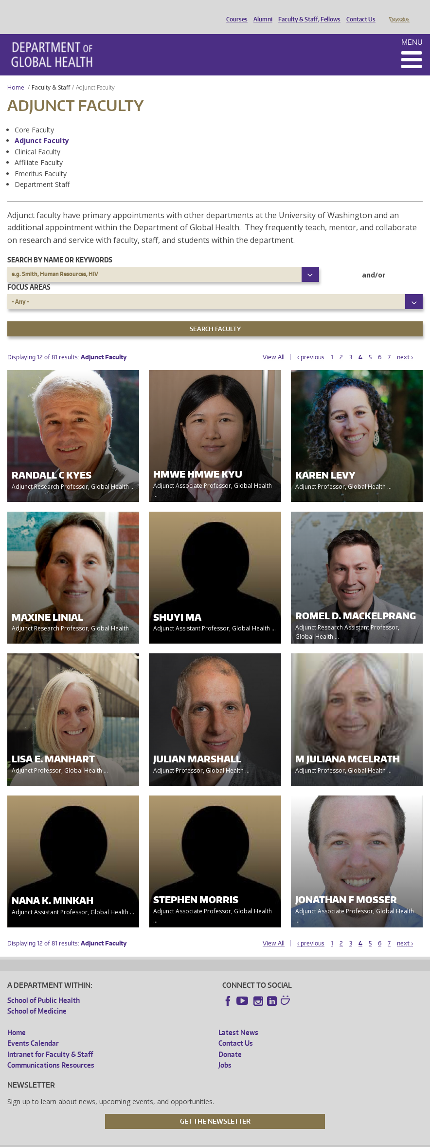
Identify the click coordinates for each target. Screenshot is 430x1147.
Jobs (225, 1051)
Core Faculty (34, 116)
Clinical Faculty (37, 138)
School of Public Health (43, 986)
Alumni (260, 11)
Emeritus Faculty (41, 160)
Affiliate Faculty (39, 148)
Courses (234, 11)
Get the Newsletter (215, 1107)
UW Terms (175, 1139)
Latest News (238, 1019)
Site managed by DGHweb (233, 1139)
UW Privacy (135, 1139)
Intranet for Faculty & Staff (50, 1040)
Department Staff (42, 170)
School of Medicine (37, 997)
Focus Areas (29, 273)
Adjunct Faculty (42, 126)
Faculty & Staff (51, 74)
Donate (398, 11)
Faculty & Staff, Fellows (307, 11)
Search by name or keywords (59, 246)
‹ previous (310, 343)
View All (274, 343)
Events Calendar (33, 1029)
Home (15, 74)
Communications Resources (50, 1051)
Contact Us (358, 11)
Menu (412, 28)
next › (405, 343)
